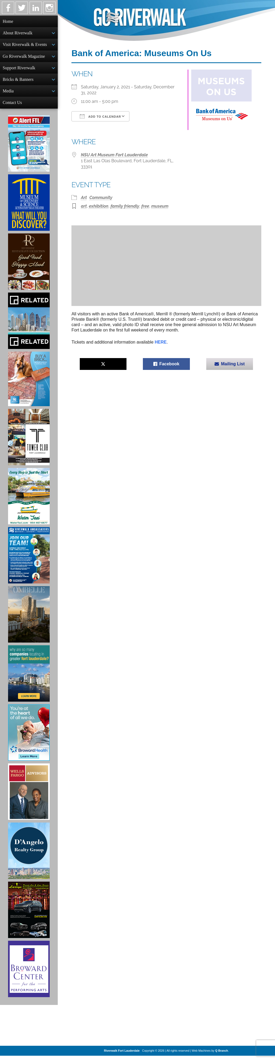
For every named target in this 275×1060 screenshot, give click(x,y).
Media (8, 94)
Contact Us (12, 106)
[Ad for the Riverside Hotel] (29, 265)
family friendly (124, 206)
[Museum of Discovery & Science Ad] (29, 206)
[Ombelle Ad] (29, 618)
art (84, 206)
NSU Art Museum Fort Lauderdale (114, 154)
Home (8, 21)
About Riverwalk (17, 33)
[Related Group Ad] (29, 325)
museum (159, 206)
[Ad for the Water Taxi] (29, 500)
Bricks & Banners (18, 82)
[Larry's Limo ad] (29, 914)
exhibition (98, 206)
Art (84, 197)
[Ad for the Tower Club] (29, 441)
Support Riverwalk (19, 70)
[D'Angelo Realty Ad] (29, 855)
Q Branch (221, 1055)
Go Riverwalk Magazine (24, 58)
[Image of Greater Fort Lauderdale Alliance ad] (29, 677)
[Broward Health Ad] (29, 736)
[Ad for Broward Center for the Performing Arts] (29, 973)
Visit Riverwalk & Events (25, 45)
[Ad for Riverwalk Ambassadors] (29, 559)
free (145, 206)
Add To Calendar (100, 116)
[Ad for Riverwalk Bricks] (29, 383)
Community (101, 197)
